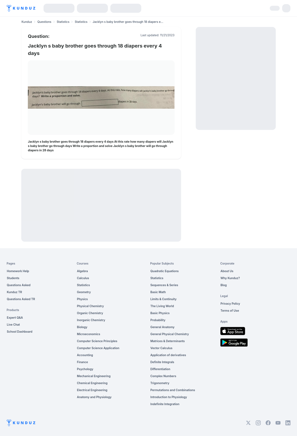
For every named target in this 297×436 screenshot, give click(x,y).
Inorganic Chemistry (91, 320)
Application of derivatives (168, 355)
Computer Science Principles (97, 341)
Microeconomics (88, 334)
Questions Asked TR (21, 299)
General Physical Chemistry (169, 334)
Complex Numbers (163, 376)
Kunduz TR (14, 292)
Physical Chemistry (90, 306)
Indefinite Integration (164, 404)
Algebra (82, 271)
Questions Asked (19, 285)
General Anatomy (162, 327)
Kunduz (26, 21)
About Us (226, 271)
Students (13, 278)
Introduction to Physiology (168, 397)
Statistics (63, 21)
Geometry (84, 292)
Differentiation (160, 369)
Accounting (85, 355)
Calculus (83, 278)
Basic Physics (160, 313)
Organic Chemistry (90, 313)
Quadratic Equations (164, 271)
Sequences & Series (164, 285)
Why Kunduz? (230, 278)
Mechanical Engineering (94, 376)
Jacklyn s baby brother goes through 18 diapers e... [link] (128, 21)
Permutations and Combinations (172, 390)
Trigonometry (159, 383)
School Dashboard (19, 331)
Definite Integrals (162, 362)
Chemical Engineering (92, 383)
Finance (82, 362)
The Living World (162, 306)
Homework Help (18, 271)
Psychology (85, 369)
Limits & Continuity (163, 299)
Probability (157, 320)
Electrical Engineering (92, 390)
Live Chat (13, 324)
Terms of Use (229, 310)
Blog (223, 285)
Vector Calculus (161, 348)
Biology (82, 327)
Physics (82, 299)
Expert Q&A (15, 317)
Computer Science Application (98, 348)
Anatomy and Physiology (94, 397)
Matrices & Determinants (167, 341)
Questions (44, 21)
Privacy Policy (230, 303)
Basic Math (158, 292)
